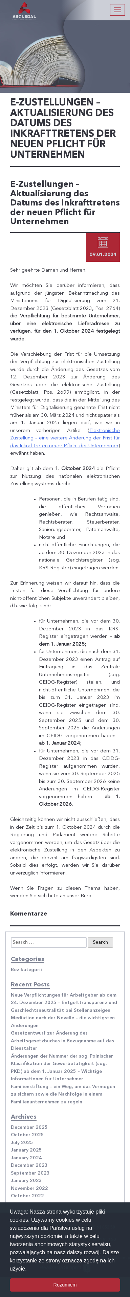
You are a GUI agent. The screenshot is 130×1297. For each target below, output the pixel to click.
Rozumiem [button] (65, 1285)
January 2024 (26, 1158)
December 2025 (29, 1127)
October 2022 (27, 1196)
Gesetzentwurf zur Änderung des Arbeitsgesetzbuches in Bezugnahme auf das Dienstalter (62, 1041)
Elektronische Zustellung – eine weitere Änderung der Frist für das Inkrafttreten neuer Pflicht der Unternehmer (65, 438)
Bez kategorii (26, 969)
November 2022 (29, 1188)
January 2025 (26, 1150)
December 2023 (29, 1165)
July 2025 (22, 1142)
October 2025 (27, 1135)
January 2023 (26, 1180)
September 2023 (30, 1173)
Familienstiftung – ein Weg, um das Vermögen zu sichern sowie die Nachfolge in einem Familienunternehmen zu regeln (63, 1094)
